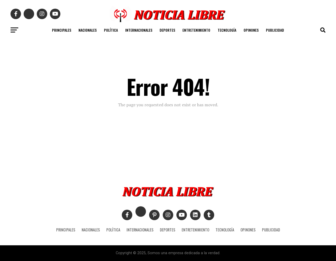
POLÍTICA (111, 30)
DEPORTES (167, 30)
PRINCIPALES (61, 30)
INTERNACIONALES (138, 30)
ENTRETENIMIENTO (196, 30)
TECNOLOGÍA (227, 30)
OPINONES (251, 30)
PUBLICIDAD (275, 30)
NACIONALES (87, 30)
